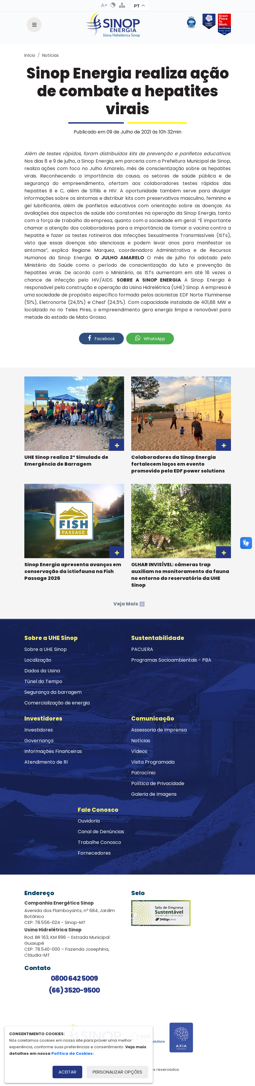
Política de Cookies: (72, 1053)
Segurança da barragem (53, 692)
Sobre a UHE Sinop (45, 649)
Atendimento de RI (46, 762)
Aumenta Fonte (104, 5)
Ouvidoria (89, 820)
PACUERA (142, 649)
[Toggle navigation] (34, 24)
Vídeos (139, 751)
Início (29, 55)
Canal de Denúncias (101, 831)
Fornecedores (94, 853)
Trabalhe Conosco (99, 842)
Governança (38, 740)
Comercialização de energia (57, 702)
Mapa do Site (122, 5)
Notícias (50, 55)
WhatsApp (150, 338)
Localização (37, 660)
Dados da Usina (42, 670)
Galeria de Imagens (154, 794)
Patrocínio (143, 772)
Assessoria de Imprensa (159, 729)
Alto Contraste (113, 5)
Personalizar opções (117, 1072)
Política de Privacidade (157, 783)
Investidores (38, 729)
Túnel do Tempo (43, 681)
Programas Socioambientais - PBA (171, 660)
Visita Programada (153, 762)
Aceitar (67, 1072)
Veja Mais (129, 603)
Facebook (101, 338)
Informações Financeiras (53, 751)
